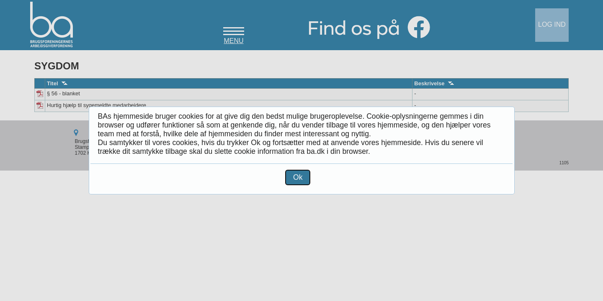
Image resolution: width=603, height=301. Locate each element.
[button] (297, 177)
